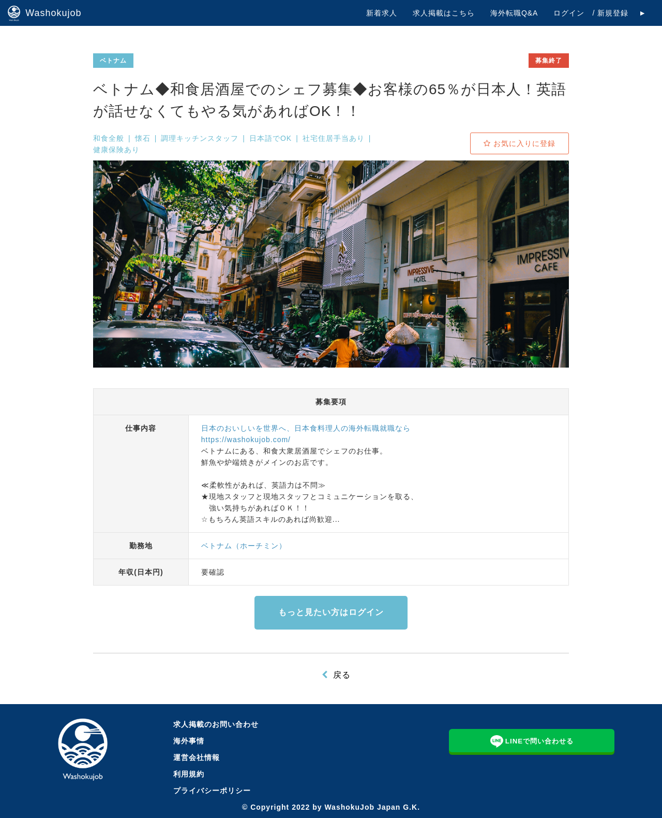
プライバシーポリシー (212, 790)
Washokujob (45, 13)
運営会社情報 (196, 757)
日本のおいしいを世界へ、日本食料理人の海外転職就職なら (306, 428)
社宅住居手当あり (334, 138)
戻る (342, 674)
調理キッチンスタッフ (199, 138)
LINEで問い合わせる (532, 740)
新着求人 (381, 13)
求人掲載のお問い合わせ (216, 724)
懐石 (143, 138)
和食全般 (108, 138)
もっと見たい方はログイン (331, 612)
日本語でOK (270, 138)
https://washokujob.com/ (246, 439)
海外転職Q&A (514, 13)
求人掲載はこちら (444, 13)
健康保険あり (116, 149)
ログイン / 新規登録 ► (599, 13)
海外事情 (188, 741)
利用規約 (188, 774)
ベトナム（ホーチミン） (244, 546)
